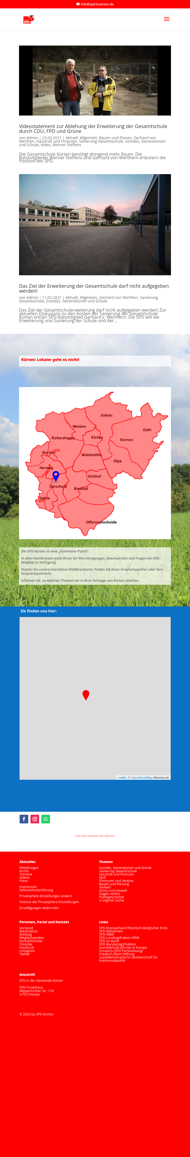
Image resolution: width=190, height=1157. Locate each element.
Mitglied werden (32, 937)
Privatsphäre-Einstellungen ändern (46, 896)
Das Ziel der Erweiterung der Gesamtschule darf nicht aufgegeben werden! (94, 288)
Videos (25, 877)
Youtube (26, 944)
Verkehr (105, 887)
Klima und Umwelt (113, 890)
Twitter (25, 954)
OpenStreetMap (141, 777)
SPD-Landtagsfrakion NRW (119, 937)
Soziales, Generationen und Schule (76, 300)
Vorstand (26, 928)
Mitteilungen (29, 867)
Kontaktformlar (31, 941)
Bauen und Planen (115, 137)
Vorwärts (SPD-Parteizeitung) (121, 950)
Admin (32, 137)
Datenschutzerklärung (36, 890)
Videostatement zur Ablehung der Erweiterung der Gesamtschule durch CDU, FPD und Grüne (93, 128)
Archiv (24, 871)
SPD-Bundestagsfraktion (117, 944)
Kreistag (26, 934)
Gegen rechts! (109, 893)
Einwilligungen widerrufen (39, 908)
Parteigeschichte (111, 897)
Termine (26, 874)
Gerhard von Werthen (118, 297)
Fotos (24, 880)
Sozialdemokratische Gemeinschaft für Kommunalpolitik (128, 959)
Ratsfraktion (29, 931)
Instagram (27, 950)
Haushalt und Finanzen (56, 141)
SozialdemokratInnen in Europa (123, 947)
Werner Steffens (67, 144)
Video (46, 144)
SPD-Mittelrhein (111, 931)
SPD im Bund (109, 941)
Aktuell (72, 137)
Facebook (27, 947)
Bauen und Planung (114, 884)
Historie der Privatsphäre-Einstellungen (49, 902)
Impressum (28, 886)
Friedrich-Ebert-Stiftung (117, 954)
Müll (102, 877)
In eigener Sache (111, 900)
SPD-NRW (106, 934)
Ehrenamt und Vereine (116, 880)
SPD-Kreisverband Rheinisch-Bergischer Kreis (133, 928)
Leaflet (122, 777)
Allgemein (88, 137)
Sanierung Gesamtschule (101, 141)
